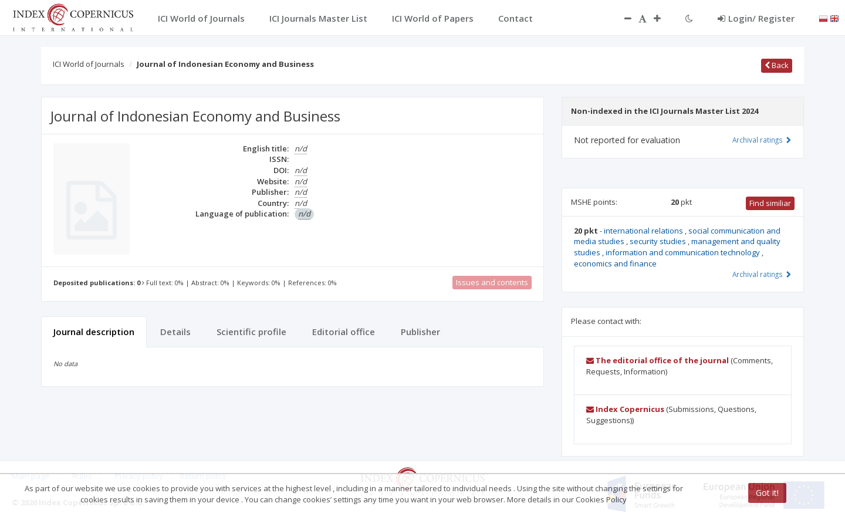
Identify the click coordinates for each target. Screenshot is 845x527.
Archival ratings (762, 139)
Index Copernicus (625, 409)
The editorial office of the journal (657, 360)
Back (777, 65)
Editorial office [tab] (343, 331)
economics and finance (615, 263)
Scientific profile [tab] (251, 331)
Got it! (767, 492)
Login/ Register (756, 18)
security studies (659, 241)
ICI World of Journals (88, 64)
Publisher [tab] (420, 331)
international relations (644, 230)
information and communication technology (684, 252)
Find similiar (770, 203)
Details (175, 331)
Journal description (93, 331)
